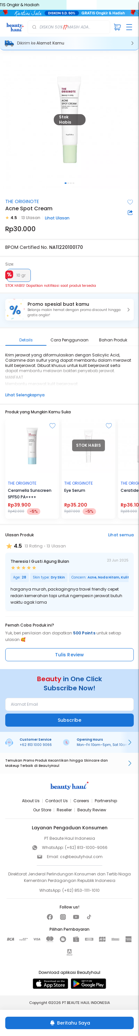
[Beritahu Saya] (69, 1023)
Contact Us (56, 800)
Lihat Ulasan (57, 218)
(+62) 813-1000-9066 (86, 847)
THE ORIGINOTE (22, 201)
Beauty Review (91, 810)
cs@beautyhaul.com (81, 856)
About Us (31, 800)
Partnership (106, 800)
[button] (69, 309)
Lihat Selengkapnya (25, 395)
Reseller (64, 810)
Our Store (42, 810)
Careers (81, 800)
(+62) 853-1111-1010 (81, 890)
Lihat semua (121, 535)
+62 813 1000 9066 (36, 744)
